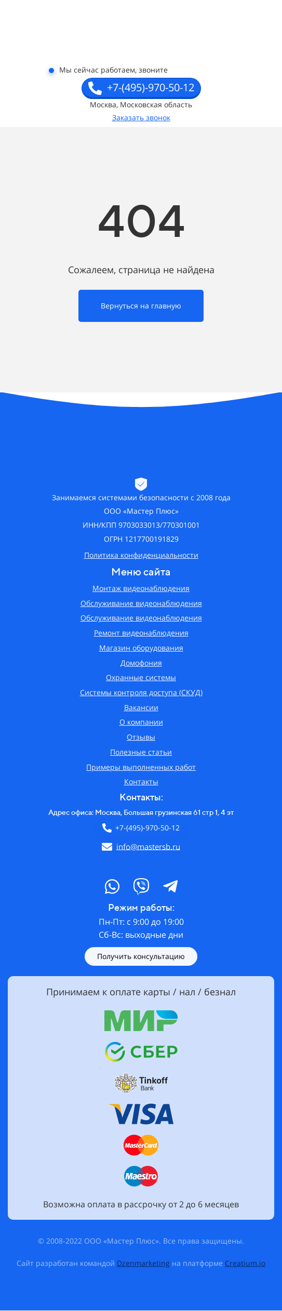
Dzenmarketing (143, 1263)
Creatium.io (245, 1263)
